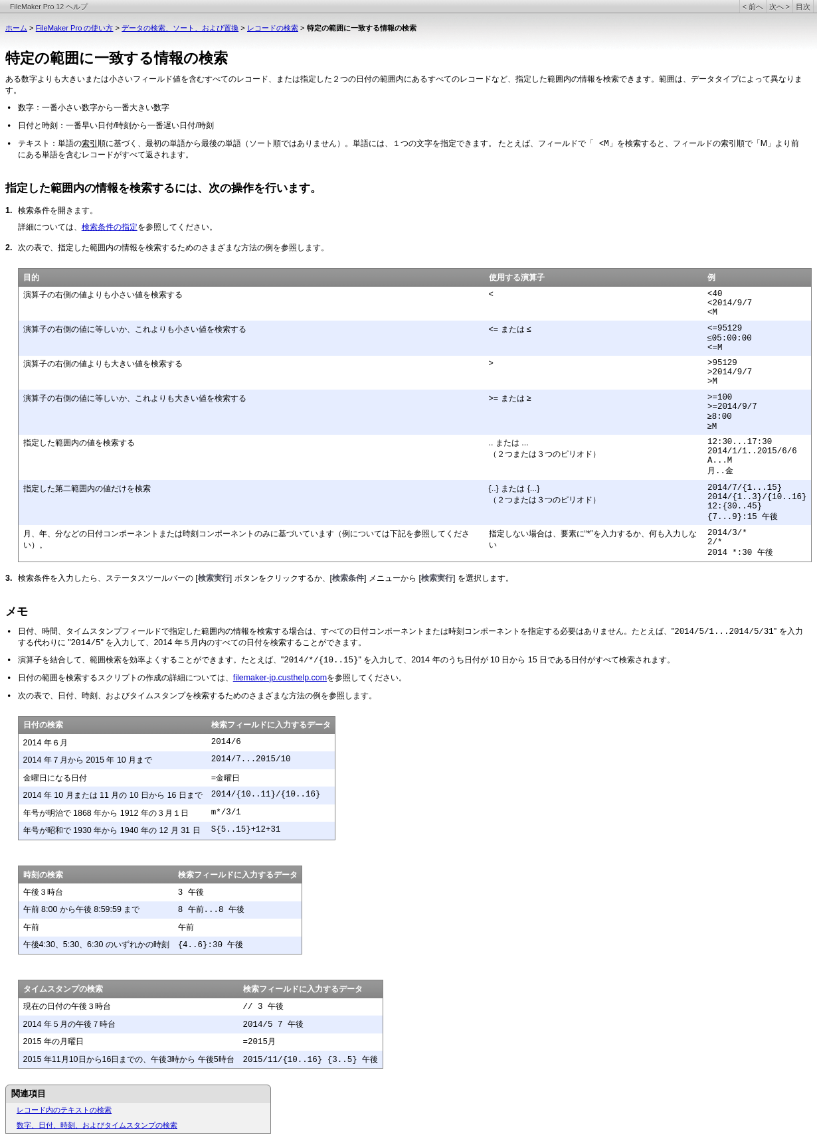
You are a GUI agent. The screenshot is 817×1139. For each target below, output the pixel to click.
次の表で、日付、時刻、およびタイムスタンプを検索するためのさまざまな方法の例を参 (177, 695)
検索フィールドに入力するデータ (271, 724)
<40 (714, 294)
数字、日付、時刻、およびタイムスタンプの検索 (97, 1125)
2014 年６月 (45, 742)
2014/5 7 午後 (273, 1024)
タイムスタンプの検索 (63, 989)
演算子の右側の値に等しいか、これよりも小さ (107, 329)
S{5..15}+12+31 (246, 829)
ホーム (16, 28)
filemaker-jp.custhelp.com (280, 677)
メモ (16, 611)
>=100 (719, 397)
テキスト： (38, 143)
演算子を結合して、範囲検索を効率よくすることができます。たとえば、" (151, 659)
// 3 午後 (263, 1007)
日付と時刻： (42, 125)
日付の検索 (43, 724)
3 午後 (191, 892)
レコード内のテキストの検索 (64, 1110)
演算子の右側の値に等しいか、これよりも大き (107, 398)
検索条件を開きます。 (58, 210)
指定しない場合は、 (525, 533)
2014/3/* (727, 533)
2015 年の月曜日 (53, 1041)
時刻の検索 (43, 874)
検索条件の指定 (109, 227)
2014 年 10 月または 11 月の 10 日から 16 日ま (109, 795)
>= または (508, 398)
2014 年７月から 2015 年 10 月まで (88, 760)
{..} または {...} (514, 488)
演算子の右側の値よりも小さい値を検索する (103, 294)
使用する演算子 (517, 277)
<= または (508, 329)
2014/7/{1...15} (744, 488)
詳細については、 (50, 227)
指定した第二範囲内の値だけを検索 (87, 488)
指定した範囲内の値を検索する (79, 442)
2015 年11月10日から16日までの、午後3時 (101, 1059)
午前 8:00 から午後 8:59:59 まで (81, 909)
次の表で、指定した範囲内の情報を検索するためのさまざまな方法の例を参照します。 (173, 247)
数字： (30, 107)
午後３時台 (43, 892)
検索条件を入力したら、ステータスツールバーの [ (108, 578)
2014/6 (226, 742)
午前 (31, 927)
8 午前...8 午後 (211, 910)
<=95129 (724, 328)
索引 (90, 143)
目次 (803, 7)
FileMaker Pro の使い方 (75, 28)
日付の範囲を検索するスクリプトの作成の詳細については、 (125, 677)
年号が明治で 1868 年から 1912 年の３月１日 (106, 813)
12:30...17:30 (739, 442)
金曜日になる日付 (55, 778)
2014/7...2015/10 (251, 759)
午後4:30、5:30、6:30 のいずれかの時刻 (96, 944)
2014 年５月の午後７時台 (69, 1024)
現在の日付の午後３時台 (67, 1006)
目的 (31, 277)
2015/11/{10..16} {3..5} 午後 (311, 1060)
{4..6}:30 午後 (211, 945)
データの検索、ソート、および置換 (180, 28)
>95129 (722, 363)
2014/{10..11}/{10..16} (266, 794)
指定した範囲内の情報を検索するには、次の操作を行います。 (163, 188)
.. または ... (509, 442)
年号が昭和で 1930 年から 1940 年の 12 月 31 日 (112, 830)
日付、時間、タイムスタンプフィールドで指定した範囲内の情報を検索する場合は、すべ (177, 631)
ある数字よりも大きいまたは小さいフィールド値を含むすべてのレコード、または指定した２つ (176, 79)
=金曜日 (225, 778)
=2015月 (259, 1042)
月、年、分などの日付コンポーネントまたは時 (107, 533)
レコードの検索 (272, 28)
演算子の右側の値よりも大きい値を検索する (103, 363)
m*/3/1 (226, 812)
